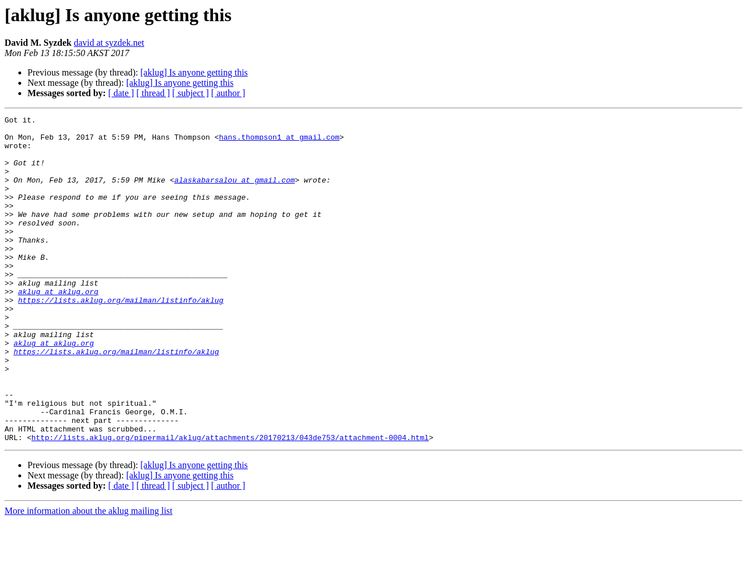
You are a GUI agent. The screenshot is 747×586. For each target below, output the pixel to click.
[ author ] (228, 93)
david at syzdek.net (109, 42)
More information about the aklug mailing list (88, 576)
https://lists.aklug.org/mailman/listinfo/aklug (120, 337)
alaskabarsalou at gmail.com (234, 193)
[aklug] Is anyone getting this (194, 72)
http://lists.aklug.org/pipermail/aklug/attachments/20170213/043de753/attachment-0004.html (230, 502)
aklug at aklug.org (58, 327)
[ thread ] (153, 93)
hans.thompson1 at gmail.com (279, 142)
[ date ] (121, 93)
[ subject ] (190, 93)
